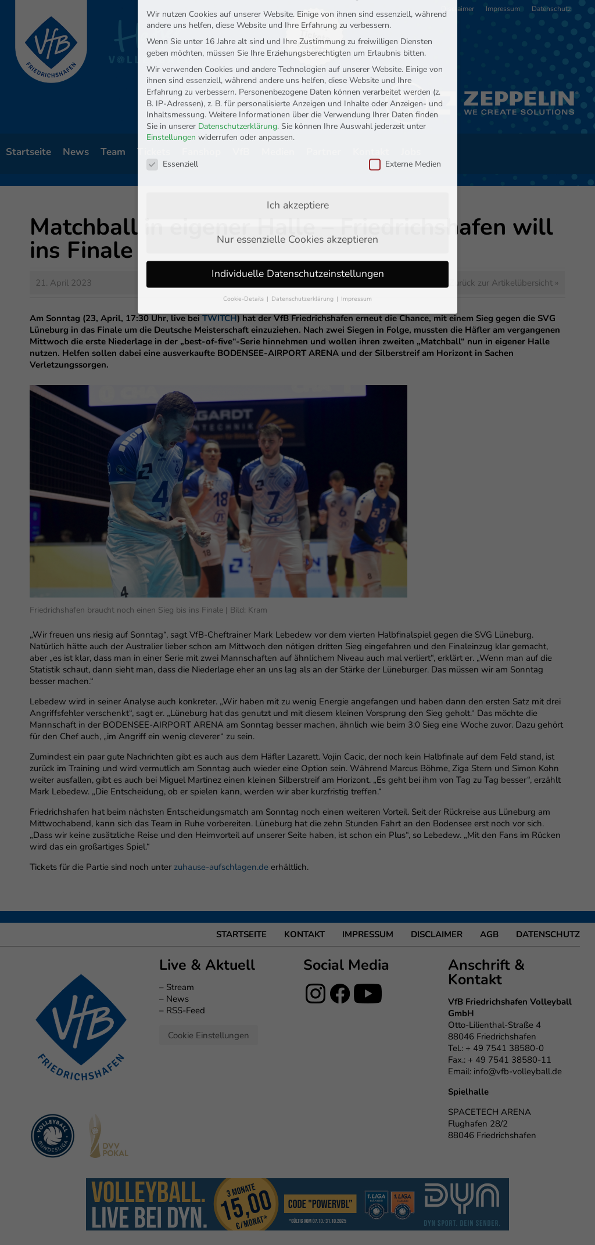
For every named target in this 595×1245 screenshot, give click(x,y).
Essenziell (172, 63)
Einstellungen (171, 36)
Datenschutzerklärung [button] (303, 197)
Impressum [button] (356, 197)
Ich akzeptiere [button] (298, 104)
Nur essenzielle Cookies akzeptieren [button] (297, 138)
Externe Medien (405, 63)
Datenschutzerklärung (237, 25)
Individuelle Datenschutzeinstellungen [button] (298, 172)
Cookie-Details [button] (244, 197)
